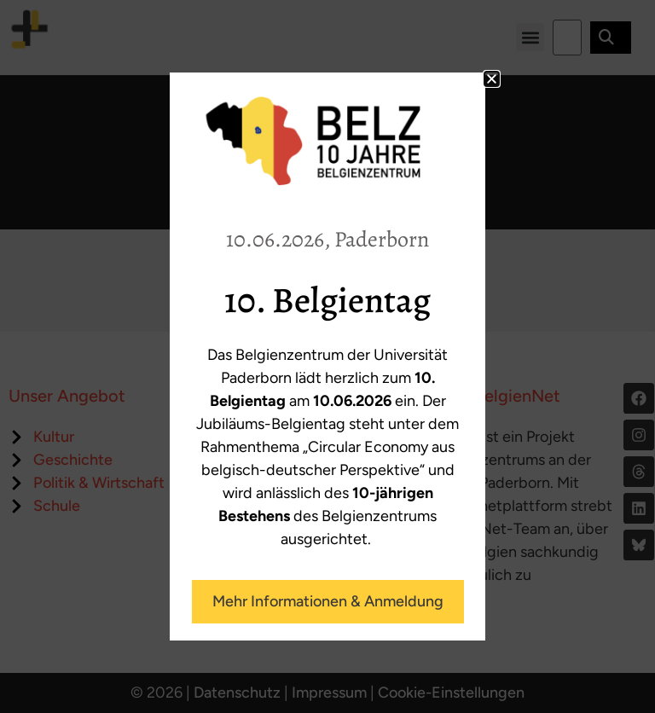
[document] (327, 356)
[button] (491, 78)
